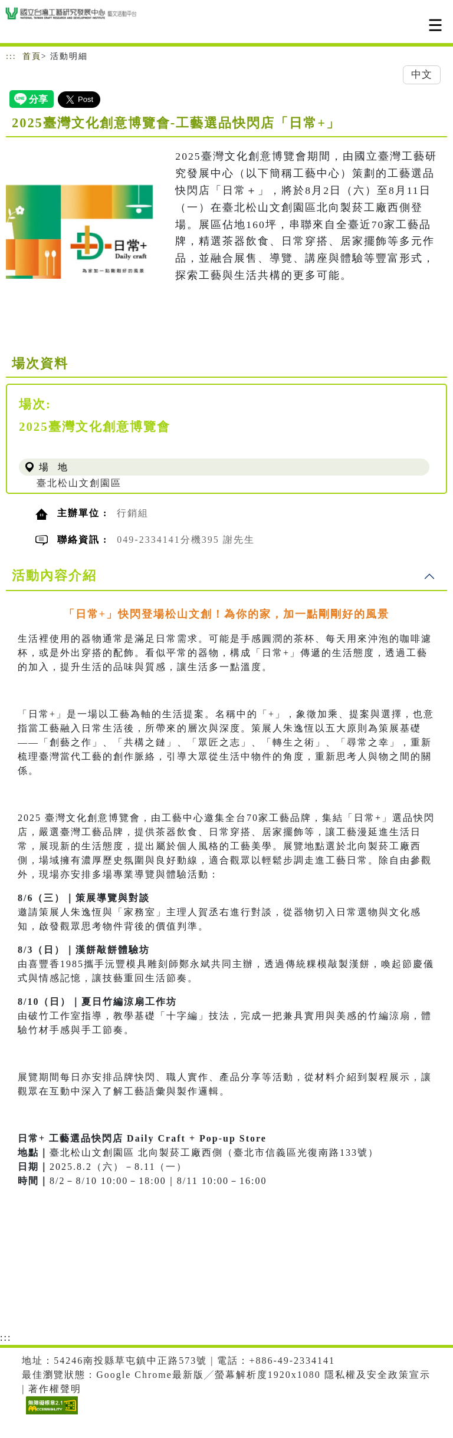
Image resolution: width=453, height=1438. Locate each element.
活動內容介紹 (54, 575)
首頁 (31, 56)
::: (11, 56)
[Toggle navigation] (435, 25)
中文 (421, 74)
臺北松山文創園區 (79, 483)
